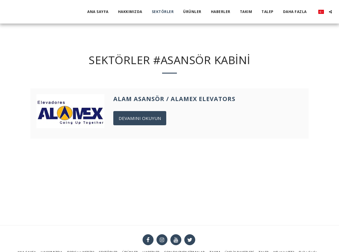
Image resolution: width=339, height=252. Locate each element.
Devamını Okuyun (140, 118)
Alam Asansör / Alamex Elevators (174, 99)
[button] (330, 12)
